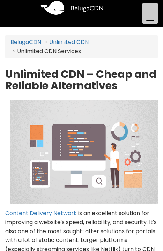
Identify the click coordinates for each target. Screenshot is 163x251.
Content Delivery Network (41, 213)
